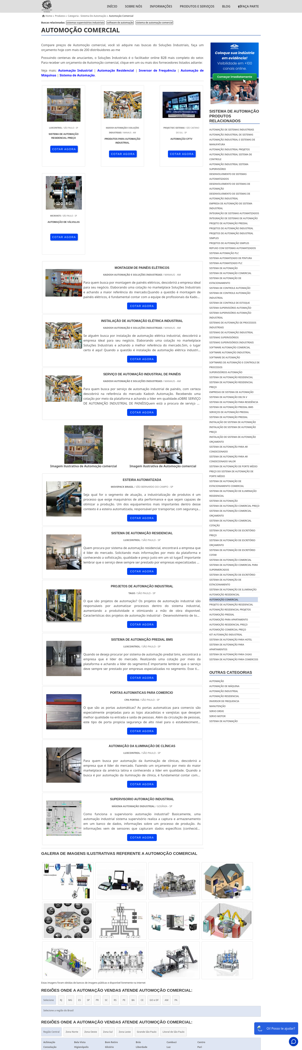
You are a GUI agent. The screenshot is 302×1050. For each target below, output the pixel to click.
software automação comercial (229, 347)
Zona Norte (72, 944)
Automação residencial (224, 696)
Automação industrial (223, 691)
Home (168, 1007)
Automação (216, 681)
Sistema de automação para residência (233, 402)
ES (79, 912)
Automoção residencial (224, 594)
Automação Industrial (75, 70)
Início (112, 6)
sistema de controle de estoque (229, 302)
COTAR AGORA (62, 148)
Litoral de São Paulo (173, 944)
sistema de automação (223, 268)
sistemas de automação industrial (231, 332)
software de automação (120, 22)
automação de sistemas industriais (231, 129)
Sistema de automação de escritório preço (232, 533)
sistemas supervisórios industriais (85, 22)
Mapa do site (250, 1007)
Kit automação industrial (225, 634)
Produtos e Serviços (197, 6)
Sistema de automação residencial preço (231, 385)
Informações (161, 6)
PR (97, 912)
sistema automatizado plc (225, 263)
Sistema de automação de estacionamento (225, 582)
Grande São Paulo (147, 944)
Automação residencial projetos (230, 609)
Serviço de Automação (151, 995)
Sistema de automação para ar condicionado (228, 449)
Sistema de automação (223, 500)
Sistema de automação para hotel (230, 639)
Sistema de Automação (77, 75)
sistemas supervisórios (224, 337)
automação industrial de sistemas (231, 134)
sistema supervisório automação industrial (230, 315)
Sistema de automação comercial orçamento (230, 513)
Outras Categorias (230, 672)
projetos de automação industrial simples (231, 236)
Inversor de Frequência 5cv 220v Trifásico (129, 987)
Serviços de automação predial (229, 412)
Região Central (51, 944)
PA (175, 912)
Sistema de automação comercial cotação (230, 523)
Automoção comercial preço (227, 629)
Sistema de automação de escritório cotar (232, 552)
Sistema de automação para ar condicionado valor (228, 459)
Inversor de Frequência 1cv (182, 987)
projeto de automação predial (228, 223)
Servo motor (217, 716)
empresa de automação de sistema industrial (230, 206)
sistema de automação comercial (154, 22)
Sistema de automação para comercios (233, 659)
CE (142, 912)
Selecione (48, 912)
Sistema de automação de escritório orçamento (232, 543)
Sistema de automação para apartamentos (226, 647)
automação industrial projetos (229, 149)
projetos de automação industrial (231, 228)
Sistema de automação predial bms (231, 407)
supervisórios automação (225, 372)
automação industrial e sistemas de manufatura (232, 142)
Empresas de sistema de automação (231, 392)
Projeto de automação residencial (231, 604)
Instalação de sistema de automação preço (232, 430)
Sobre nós (133, 6)
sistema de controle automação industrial (229, 295)
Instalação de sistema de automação (232, 422)
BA (133, 912)
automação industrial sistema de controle (230, 157)
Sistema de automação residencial (231, 377)
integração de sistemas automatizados (234, 213)
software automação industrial (230, 352)
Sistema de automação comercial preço (234, 505)
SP (88, 912)
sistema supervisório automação (230, 307)
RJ (61, 912)
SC (106, 912)
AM (166, 912)
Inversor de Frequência (157, 70)
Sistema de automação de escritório (232, 574)
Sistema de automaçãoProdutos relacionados (234, 116)
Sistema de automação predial (228, 417)
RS (115, 912)
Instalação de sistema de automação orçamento (232, 439)
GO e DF (154, 912)
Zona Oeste (90, 944)
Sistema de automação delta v (228, 397)
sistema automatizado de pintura (230, 258)
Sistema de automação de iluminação (233, 589)
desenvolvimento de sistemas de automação (229, 186)
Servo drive (216, 711)
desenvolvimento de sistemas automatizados (228, 176)
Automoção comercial (223, 599)
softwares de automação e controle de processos (234, 365)
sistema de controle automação (229, 288)
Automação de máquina (224, 686)
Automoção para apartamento (228, 619)
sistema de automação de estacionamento (225, 281)
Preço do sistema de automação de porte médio (231, 474)
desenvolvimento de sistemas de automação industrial (229, 196)
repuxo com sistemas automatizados (232, 248)
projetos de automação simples (229, 243)
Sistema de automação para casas (230, 654)
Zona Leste (125, 944)
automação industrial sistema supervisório (228, 167)
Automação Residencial (115, 70)
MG (70, 912)
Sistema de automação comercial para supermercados (233, 567)
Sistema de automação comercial (230, 560)
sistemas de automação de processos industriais (232, 325)
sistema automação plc (224, 253)
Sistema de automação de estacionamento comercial (226, 484)
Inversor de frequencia (224, 701)
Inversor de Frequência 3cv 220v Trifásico (66, 987)
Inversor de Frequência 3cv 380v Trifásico (235, 987)
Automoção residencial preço (228, 624)
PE (124, 912)
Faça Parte (248, 6)
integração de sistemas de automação (233, 218)
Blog (226, 6)
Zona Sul (107, 944)
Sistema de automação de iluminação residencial (233, 493)
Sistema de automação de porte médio (233, 466)
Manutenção (217, 706)
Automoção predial (221, 614)
